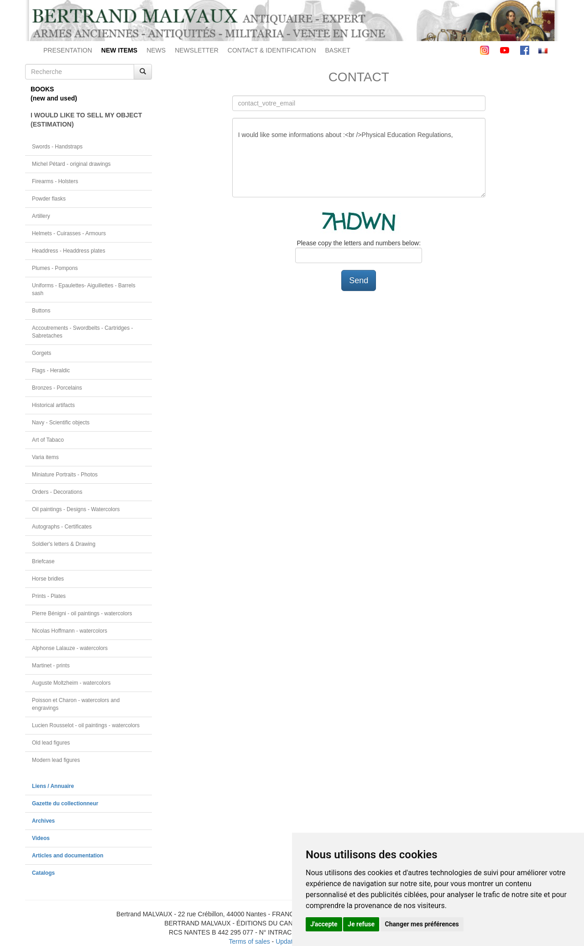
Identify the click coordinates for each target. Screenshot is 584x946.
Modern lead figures (56, 760)
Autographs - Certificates (62, 526)
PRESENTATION (67, 50)
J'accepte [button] (324, 924)
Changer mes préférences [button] (422, 924)
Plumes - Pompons (55, 268)
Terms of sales (249, 941)
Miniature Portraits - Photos (65, 474)
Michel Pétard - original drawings (71, 164)
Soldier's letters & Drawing (63, 544)
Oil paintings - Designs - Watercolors (76, 509)
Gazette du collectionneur (65, 803)
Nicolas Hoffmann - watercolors (69, 631)
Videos (41, 838)
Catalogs (43, 873)
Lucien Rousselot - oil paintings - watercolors (86, 725)
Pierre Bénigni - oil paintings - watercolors (82, 613)
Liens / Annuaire (53, 786)
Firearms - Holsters (55, 181)
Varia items (45, 457)
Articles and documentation (68, 855)
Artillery (41, 216)
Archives (43, 821)
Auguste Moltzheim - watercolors (71, 683)
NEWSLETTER (197, 50)
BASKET (337, 50)
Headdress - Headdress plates (68, 251)
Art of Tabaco (48, 440)
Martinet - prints (51, 665)
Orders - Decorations (57, 492)
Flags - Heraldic (51, 370)
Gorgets (41, 353)
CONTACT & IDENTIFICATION (272, 50)
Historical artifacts (53, 405)
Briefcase (43, 561)
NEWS (156, 50)
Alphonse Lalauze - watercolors (70, 648)
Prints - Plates (49, 596)
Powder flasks (49, 199)
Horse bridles (48, 579)
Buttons (41, 310)
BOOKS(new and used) (54, 93)
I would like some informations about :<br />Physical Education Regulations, (358, 157)
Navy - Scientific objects (60, 422)
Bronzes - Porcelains (57, 388)
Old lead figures (51, 743)
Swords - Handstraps (57, 146)
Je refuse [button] (361, 924)
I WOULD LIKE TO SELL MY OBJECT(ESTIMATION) (86, 119)
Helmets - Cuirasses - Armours (69, 233)
